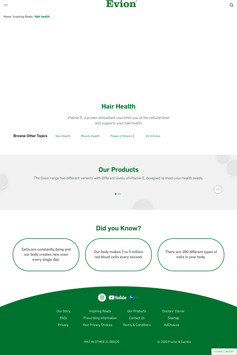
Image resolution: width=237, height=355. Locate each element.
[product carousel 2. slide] (120, 195)
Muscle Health (90, 136)
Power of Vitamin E (123, 136)
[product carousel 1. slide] (116, 195)
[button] (231, 5)
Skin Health (62, 136)
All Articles (152, 136)
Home (7, 16)
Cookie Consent (224, 351)
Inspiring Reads (23, 16)
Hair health (42, 16)
